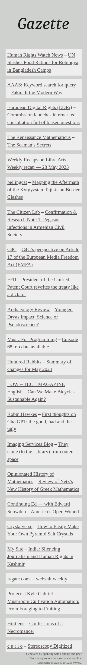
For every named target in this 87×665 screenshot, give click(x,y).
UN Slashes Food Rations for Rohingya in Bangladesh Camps (42, 62)
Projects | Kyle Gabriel (30, 593)
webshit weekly (51, 579)
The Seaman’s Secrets (29, 145)
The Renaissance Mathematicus (39, 137)
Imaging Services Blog (30, 444)
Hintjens (15, 623)
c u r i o (15, 646)
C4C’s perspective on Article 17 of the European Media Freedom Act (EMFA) (43, 257)
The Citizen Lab (23, 212)
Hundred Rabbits (24, 362)
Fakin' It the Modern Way (36, 92)
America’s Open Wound (55, 511)
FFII (11, 279)
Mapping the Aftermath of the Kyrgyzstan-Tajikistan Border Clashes (43, 189)
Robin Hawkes (22, 414)
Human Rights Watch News (35, 55)
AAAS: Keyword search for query (41, 85)
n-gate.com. (19, 579)
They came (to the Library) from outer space (40, 451)
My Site (15, 549)
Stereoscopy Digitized (50, 646)
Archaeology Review (28, 309)
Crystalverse (19, 526)
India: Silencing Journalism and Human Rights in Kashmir (40, 556)
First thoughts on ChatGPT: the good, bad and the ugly (41, 421)
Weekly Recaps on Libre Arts (36, 159)
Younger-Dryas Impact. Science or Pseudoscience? (40, 317)
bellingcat (17, 182)
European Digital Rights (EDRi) (39, 107)
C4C (12, 249)
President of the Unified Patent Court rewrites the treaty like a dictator (43, 287)
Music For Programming (32, 339)
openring (48, 653)
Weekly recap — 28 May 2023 (38, 167)
